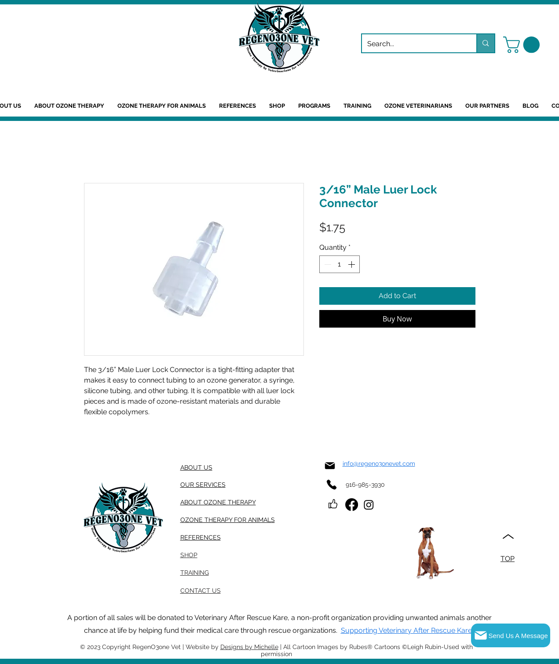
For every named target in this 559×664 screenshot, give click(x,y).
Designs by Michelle (249, 646)
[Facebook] (351, 504)
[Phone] (331, 484)
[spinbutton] (339, 264)
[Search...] (412, 44)
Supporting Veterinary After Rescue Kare (406, 630)
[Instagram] (368, 504)
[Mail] (330, 465)
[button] (523, 44)
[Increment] (352, 264)
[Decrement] (327, 264)
